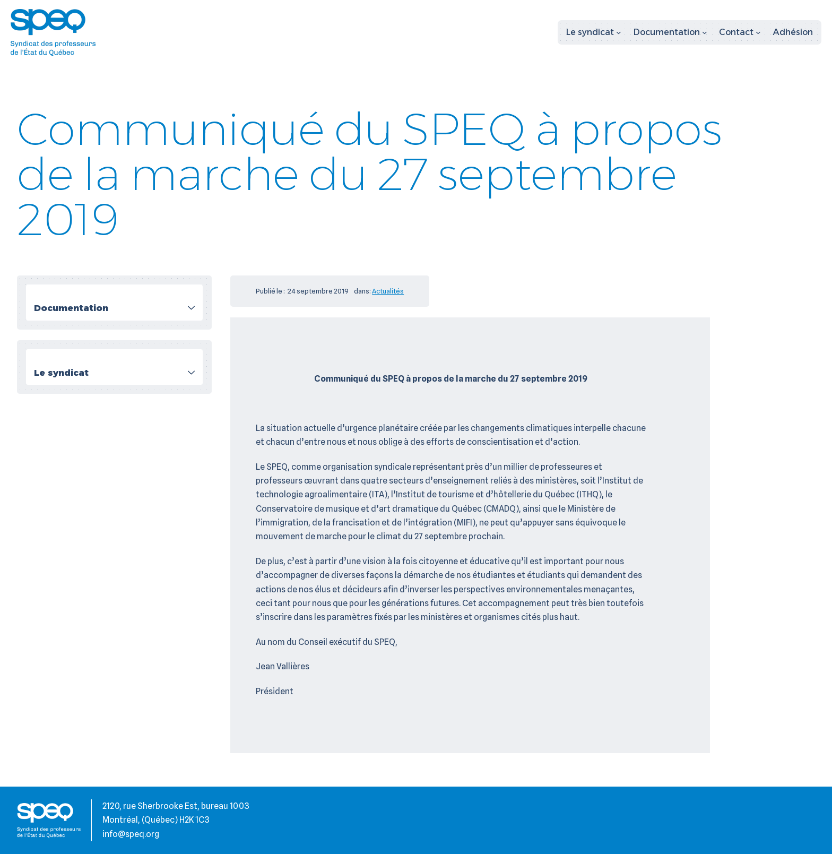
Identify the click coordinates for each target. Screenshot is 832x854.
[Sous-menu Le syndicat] (593, 32)
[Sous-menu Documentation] (670, 32)
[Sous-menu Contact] (740, 32)
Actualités (388, 291)
